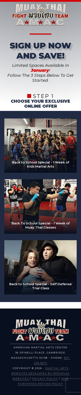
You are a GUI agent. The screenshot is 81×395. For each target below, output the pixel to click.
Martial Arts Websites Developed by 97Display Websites (40, 373)
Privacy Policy (45, 378)
